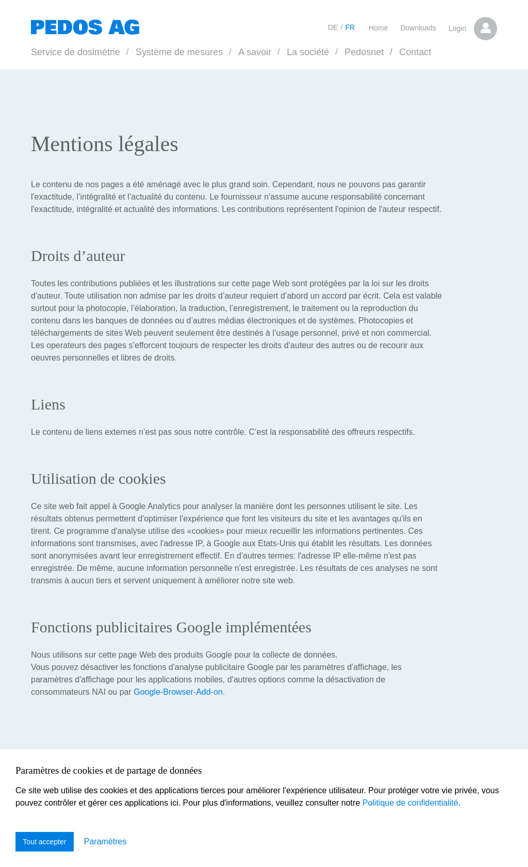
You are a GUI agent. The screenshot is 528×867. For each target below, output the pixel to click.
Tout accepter (45, 842)
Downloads (418, 28)
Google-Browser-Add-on (178, 692)
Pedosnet (364, 52)
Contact (415, 52)
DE (333, 27)
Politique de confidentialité (410, 801)
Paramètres (106, 841)
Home (378, 28)
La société (308, 52)
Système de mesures (179, 52)
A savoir (254, 52)
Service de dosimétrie (75, 52)
